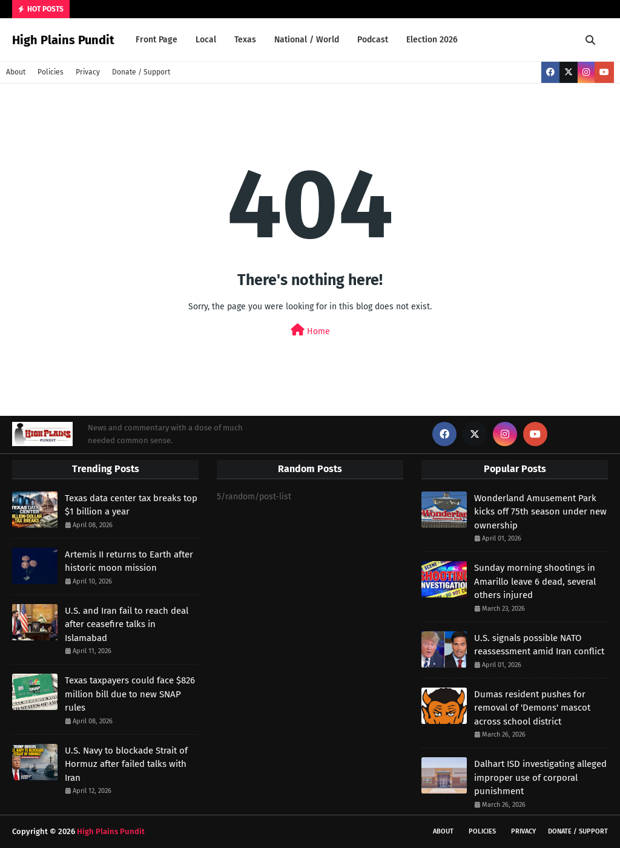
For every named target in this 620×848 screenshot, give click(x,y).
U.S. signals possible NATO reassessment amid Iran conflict (539, 645)
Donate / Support (141, 72)
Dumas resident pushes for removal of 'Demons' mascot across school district (532, 708)
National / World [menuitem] (306, 40)
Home (310, 330)
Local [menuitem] (206, 40)
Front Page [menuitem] (156, 40)
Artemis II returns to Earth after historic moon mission (129, 561)
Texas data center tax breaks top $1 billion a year (131, 505)
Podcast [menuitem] (372, 40)
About (15, 72)
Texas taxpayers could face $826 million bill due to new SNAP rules (130, 694)
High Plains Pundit (63, 40)
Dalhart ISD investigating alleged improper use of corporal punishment (540, 777)
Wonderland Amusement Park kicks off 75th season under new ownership (540, 512)
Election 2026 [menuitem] (432, 40)
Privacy (88, 72)
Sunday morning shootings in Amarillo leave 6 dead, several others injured (535, 581)
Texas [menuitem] (245, 40)
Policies (51, 72)
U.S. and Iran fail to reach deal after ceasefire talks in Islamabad (126, 624)
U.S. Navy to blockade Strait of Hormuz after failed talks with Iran (126, 764)
